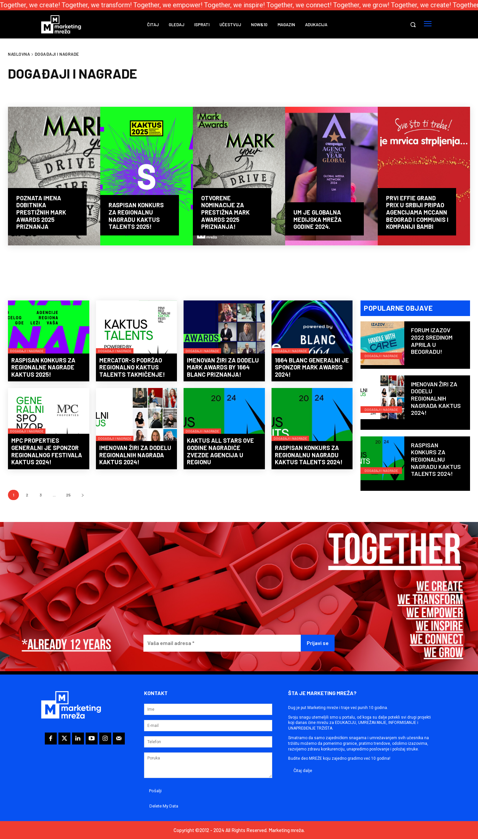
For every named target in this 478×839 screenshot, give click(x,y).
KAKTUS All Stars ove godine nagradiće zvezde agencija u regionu (220, 451)
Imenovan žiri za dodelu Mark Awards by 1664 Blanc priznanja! (223, 367)
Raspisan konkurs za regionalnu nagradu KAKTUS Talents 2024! (309, 455)
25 (68, 494)
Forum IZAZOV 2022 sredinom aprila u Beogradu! (431, 341)
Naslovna (19, 54)
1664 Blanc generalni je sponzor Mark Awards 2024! (312, 367)
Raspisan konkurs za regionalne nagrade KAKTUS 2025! (43, 367)
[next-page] (82, 495)
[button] (413, 25)
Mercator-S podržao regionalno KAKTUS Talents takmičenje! (132, 367)
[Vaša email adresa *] (222, 643)
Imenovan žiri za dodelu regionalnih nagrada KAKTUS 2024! (135, 455)
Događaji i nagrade (26, 351)
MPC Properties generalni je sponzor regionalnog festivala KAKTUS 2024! (46, 451)
